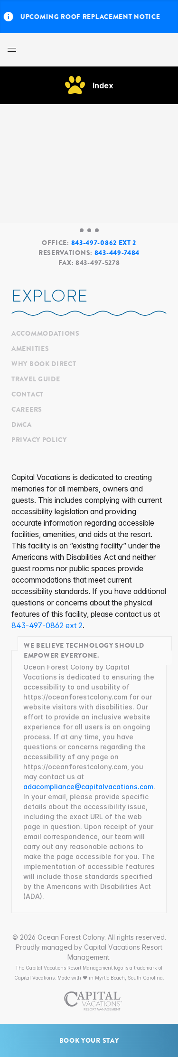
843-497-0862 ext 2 (104, 242)
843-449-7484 (117, 252)
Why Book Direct (43, 363)
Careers (26, 409)
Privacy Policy (39, 439)
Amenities (30, 348)
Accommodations (45, 333)
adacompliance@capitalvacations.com (88, 787)
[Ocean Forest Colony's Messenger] (19, 466)
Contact (27, 394)
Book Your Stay (89, 1040)
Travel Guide (35, 379)
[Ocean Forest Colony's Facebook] (14, 466)
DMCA (21, 424)
